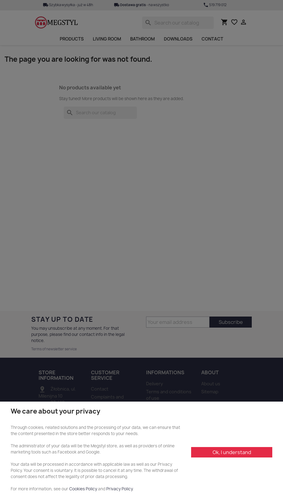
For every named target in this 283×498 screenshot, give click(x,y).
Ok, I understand (232, 452)
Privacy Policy (119, 489)
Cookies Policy (83, 489)
